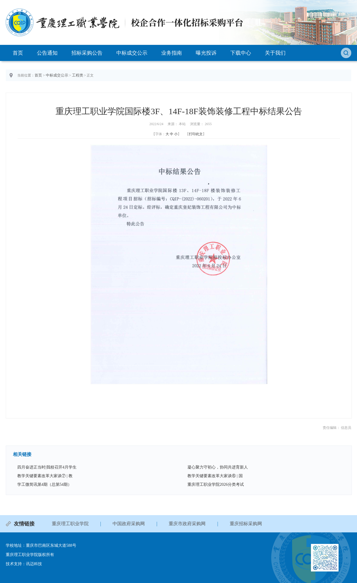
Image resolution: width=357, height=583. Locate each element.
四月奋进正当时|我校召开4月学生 (47, 467)
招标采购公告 (86, 53)
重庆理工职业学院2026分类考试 (215, 484)
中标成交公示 (131, 53)
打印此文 (196, 134)
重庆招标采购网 (246, 523)
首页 (18, 53)
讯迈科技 (34, 564)
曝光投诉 (206, 53)
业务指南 (171, 53)
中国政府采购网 (129, 523)
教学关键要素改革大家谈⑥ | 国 (215, 476)
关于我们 (275, 53)
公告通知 (47, 53)
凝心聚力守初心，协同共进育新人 (217, 467)
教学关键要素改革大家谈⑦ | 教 (45, 476)
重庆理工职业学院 (70, 523)
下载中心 (240, 53)
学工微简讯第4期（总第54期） (44, 484)
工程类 (77, 75)
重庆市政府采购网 (187, 523)
